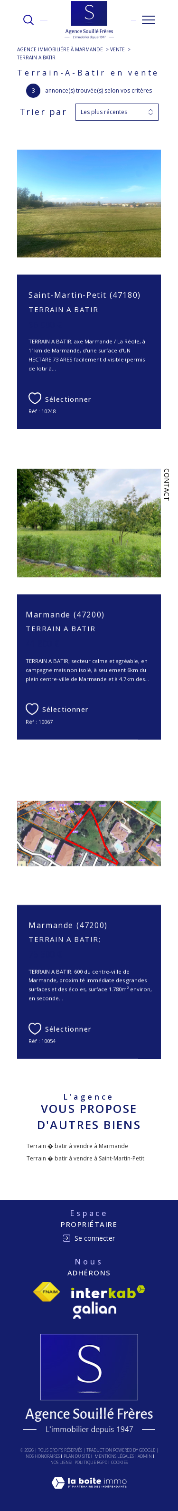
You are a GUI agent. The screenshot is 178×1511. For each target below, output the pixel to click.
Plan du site (77, 1456)
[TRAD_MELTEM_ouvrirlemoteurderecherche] (28, 20)
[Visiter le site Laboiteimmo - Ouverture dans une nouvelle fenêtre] (89, 1492)
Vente (117, 49)
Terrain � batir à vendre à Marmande (77, 1146)
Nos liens (60, 1462)
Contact (166, 484)
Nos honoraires (43, 1456)
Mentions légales (114, 1456)
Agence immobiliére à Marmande (60, 49)
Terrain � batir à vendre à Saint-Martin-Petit (85, 1158)
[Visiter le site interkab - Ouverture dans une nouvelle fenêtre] (108, 1291)
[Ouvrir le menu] (148, 20)
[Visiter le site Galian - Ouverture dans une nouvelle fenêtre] (94, 1310)
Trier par (43, 112)
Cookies (119, 1462)
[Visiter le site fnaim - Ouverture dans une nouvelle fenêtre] (46, 1292)
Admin (145, 1456)
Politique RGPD (91, 1462)
